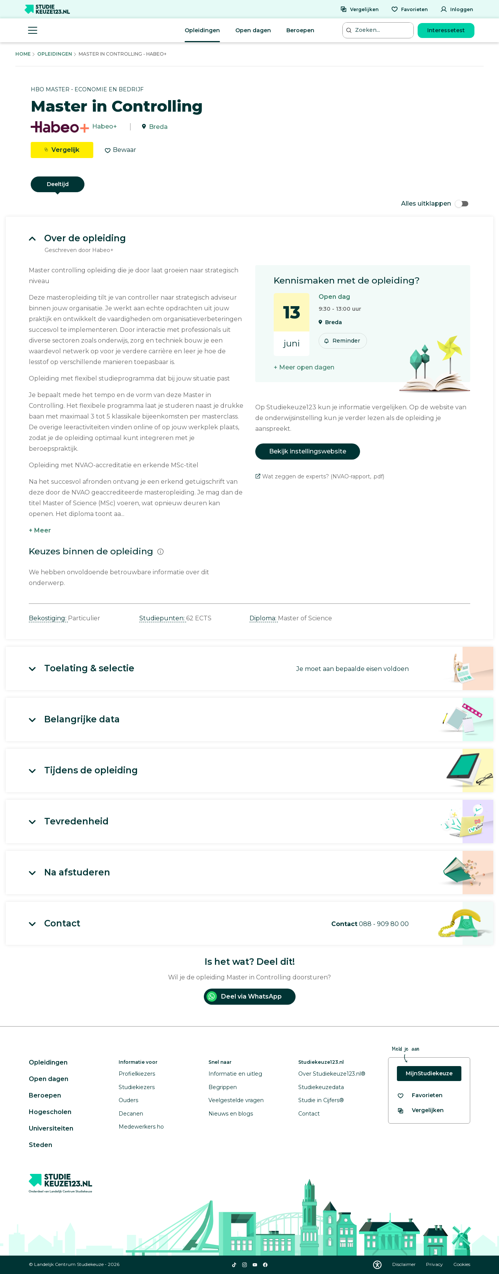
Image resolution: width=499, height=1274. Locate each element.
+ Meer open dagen (304, 367)
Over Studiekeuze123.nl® (331, 1073)
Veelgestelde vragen (236, 1100)
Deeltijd (58, 184)
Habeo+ (104, 126)
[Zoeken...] (378, 30)
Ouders (128, 1100)
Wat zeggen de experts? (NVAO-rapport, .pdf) (319, 476)
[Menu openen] (33, 30)
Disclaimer (404, 1264)
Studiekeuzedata (321, 1087)
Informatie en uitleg (235, 1073)
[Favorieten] (409, 9)
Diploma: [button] (264, 618)
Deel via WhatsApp (244, 996)
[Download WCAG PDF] (377, 1264)
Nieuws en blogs (230, 1113)
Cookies (461, 1264)
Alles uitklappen (434, 203)
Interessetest (446, 30)
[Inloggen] (456, 9)
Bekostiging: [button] (48, 618)
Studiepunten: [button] (162, 618)
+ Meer (40, 530)
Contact (309, 1113)
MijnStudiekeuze (429, 1073)
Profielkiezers (137, 1073)
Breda (158, 126)
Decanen (131, 1113)
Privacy (435, 1264)
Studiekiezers (137, 1087)
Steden (40, 1145)
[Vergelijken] (359, 9)
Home (23, 54)
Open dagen (253, 30)
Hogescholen (50, 1112)
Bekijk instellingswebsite (307, 451)
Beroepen (300, 30)
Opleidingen (202, 30)
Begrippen (222, 1087)
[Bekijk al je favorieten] (420, 1095)
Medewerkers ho (141, 1126)
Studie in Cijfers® (321, 1100)
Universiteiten (51, 1128)
